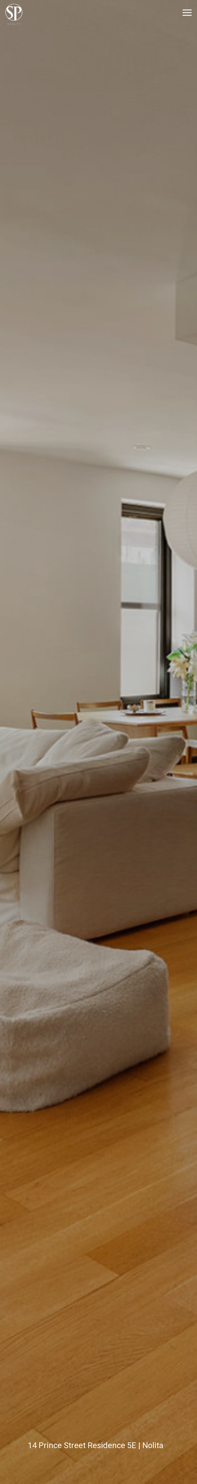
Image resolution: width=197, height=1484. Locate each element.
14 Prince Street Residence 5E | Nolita (95, 1445)
